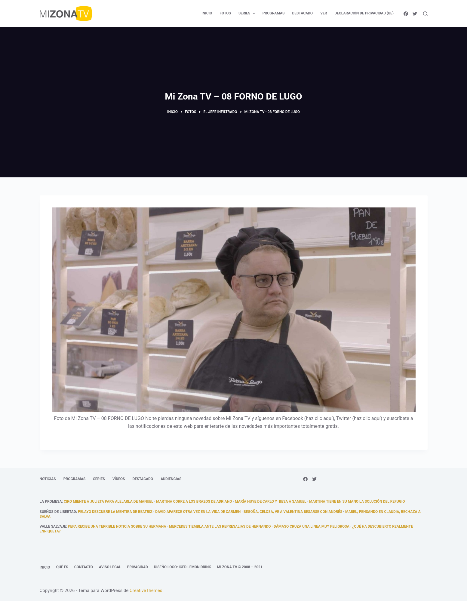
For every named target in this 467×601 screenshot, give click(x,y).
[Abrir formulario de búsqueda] (425, 13)
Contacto (83, 567)
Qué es (62, 567)
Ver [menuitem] (323, 13)
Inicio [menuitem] (206, 13)
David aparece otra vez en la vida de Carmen (198, 512)
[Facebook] (406, 13)
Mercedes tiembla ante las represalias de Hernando (220, 526)
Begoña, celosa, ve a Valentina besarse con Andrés (293, 512)
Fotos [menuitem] (225, 13)
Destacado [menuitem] (302, 13)
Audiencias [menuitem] (171, 479)
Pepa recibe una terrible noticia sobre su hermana (117, 526)
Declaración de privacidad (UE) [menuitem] (364, 13)
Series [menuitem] (247, 13)
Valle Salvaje (53, 526)
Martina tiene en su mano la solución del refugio (357, 501)
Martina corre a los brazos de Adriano (194, 501)
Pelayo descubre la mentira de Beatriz (115, 512)
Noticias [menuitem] (48, 479)
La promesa (51, 501)
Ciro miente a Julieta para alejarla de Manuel (108, 501)
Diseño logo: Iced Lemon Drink (182, 567)
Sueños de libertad (58, 512)
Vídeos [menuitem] (118, 479)
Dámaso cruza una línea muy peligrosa (311, 526)
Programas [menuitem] (274, 13)
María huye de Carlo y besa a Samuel (270, 501)
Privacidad (137, 567)
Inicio (45, 567)
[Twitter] (415, 13)
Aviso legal (110, 567)
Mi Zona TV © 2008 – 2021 (240, 567)
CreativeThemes (146, 590)
